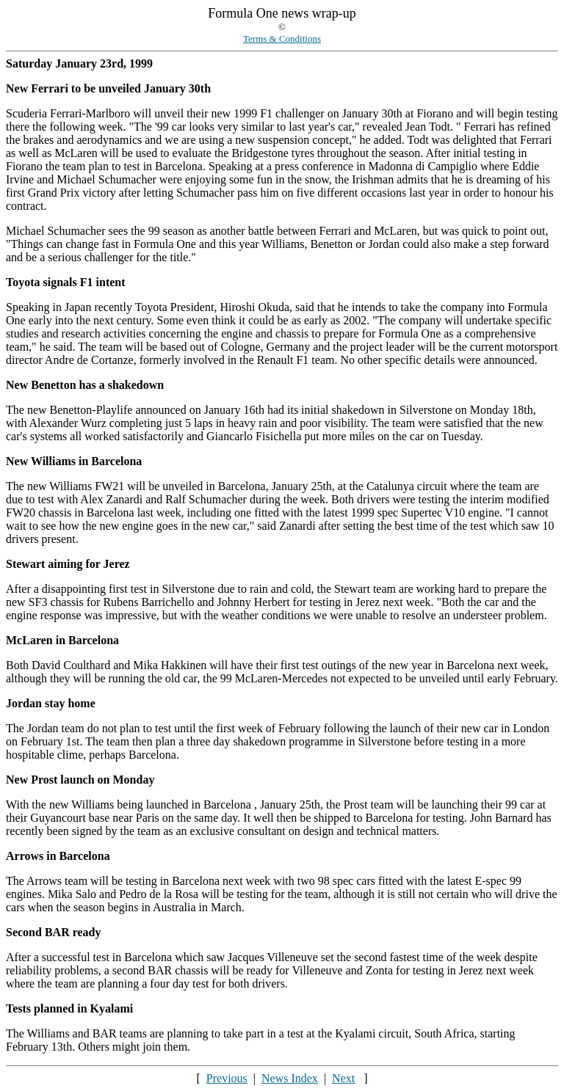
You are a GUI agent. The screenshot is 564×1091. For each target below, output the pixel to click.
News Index (289, 1078)
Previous (226, 1078)
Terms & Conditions (282, 38)
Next (343, 1078)
